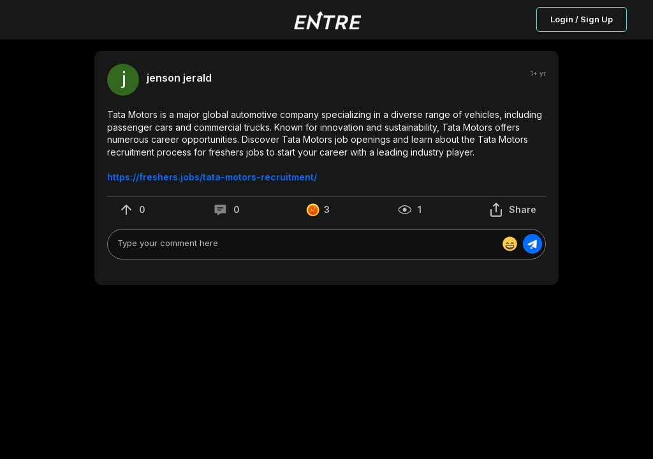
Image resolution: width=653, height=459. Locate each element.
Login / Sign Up (581, 19)
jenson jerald (179, 78)
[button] (326, 146)
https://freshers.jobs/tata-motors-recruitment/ (212, 176)
